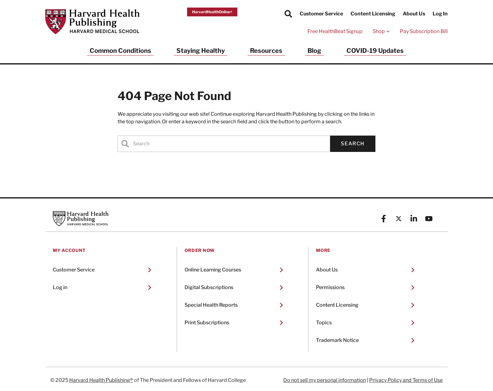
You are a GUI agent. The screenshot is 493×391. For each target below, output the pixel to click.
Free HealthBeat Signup (335, 31)
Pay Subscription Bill (424, 31)
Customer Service (321, 14)
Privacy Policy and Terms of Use (406, 380)
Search (353, 144)
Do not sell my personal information (324, 380)
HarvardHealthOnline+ (212, 11)
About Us (414, 14)
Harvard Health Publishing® (101, 380)
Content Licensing (373, 14)
